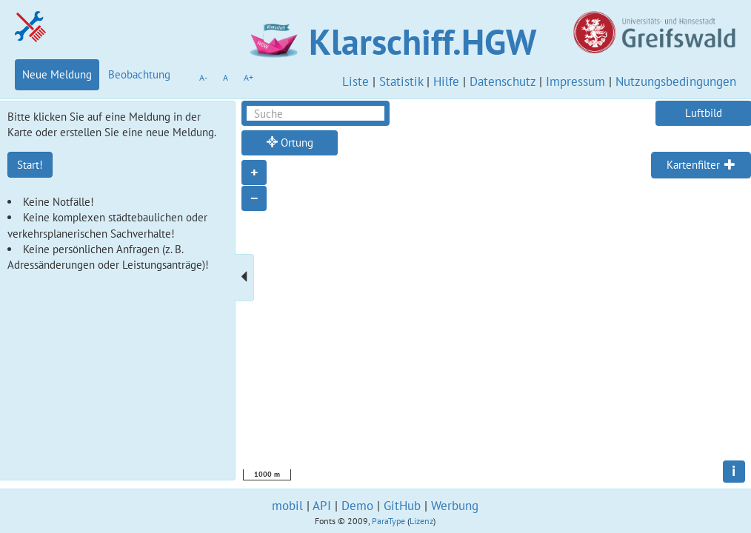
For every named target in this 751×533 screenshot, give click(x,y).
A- (203, 77)
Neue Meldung (57, 74)
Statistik (401, 81)
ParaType (388, 520)
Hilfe (446, 81)
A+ (248, 77)
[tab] (701, 165)
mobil (287, 505)
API (322, 505)
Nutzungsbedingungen (675, 81)
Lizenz (421, 520)
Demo (357, 505)
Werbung (454, 505)
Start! (30, 165)
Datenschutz (502, 81)
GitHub (402, 505)
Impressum (575, 81)
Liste (355, 81)
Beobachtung (139, 74)
